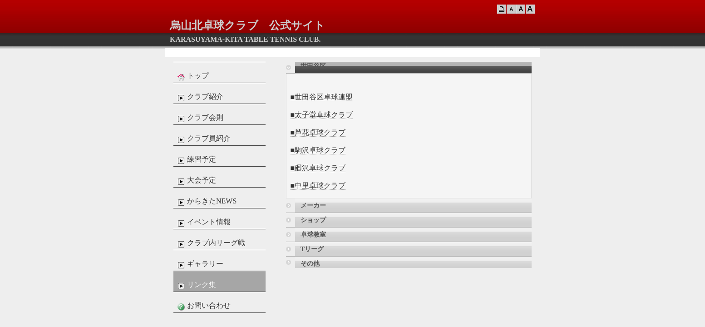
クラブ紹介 (199, 97)
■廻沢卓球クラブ (318, 168)
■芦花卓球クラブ (318, 132)
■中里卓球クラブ (318, 185)
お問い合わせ (203, 306)
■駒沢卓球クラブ (318, 150)
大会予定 (195, 180)
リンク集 (195, 285)
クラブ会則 (199, 118)
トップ (192, 76)
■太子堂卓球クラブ (322, 115)
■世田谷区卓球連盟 (322, 97)
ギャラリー (199, 264)
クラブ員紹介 (203, 139)
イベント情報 (203, 222)
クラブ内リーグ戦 (210, 243)
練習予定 (195, 159)
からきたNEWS (206, 201)
